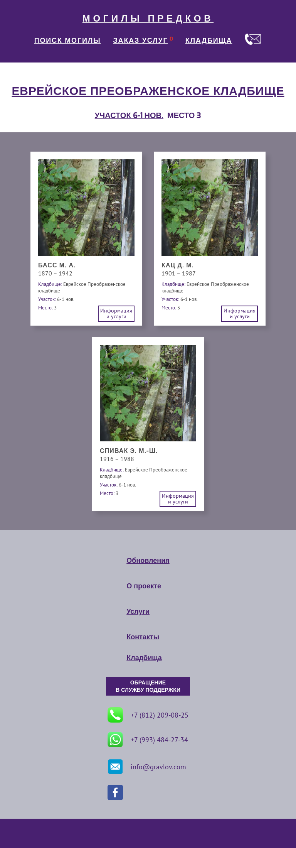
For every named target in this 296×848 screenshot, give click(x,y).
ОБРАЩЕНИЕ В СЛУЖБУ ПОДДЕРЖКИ (148, 686)
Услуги (138, 611)
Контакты (142, 637)
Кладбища (143, 657)
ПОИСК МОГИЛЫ (67, 40)
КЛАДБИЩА (208, 40)
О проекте (143, 586)
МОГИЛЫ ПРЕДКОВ (148, 18)
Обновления (147, 560)
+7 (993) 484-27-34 (148, 739)
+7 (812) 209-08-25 (148, 715)
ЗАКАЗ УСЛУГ (140, 40)
